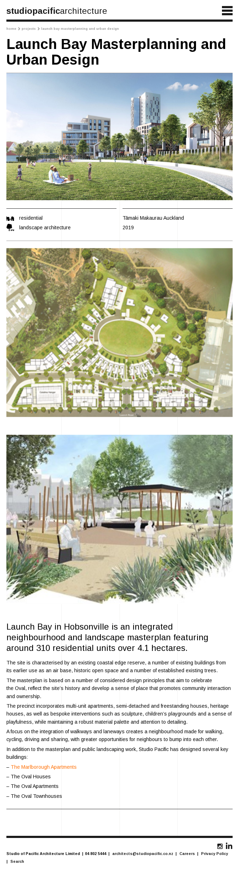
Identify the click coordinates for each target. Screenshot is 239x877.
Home (13, 29)
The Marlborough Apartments (44, 767)
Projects (31, 29)
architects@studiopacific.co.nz (142, 853)
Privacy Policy (214, 853)
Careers (187, 853)
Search (17, 861)
